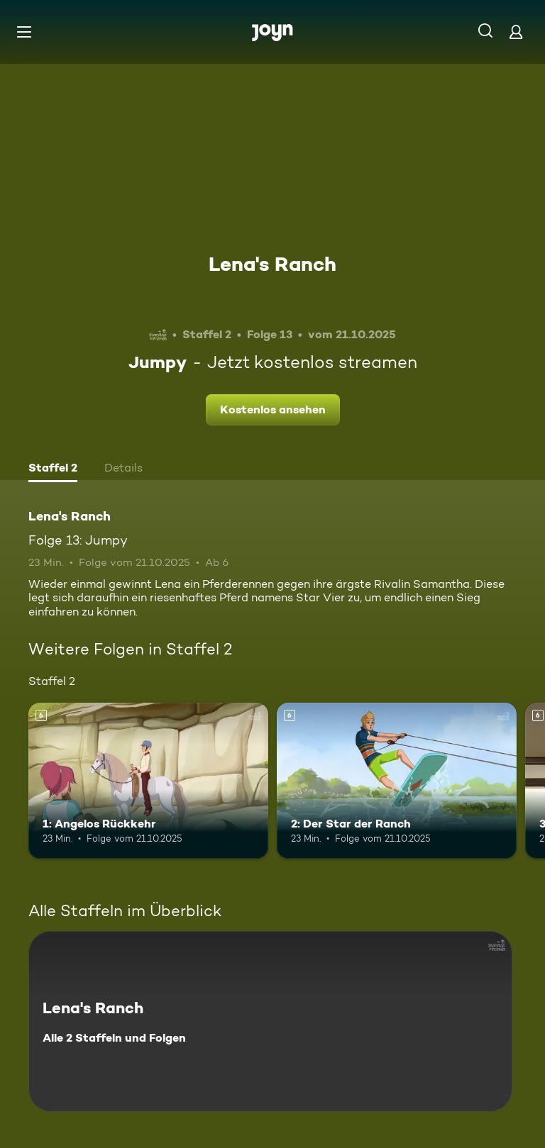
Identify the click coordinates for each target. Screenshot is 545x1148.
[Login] (516, 31)
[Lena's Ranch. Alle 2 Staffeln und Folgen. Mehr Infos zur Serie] (270, 1021)
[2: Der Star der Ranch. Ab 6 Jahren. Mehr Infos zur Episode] (397, 781)
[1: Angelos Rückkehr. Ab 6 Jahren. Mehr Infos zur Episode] (148, 781)
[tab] (53, 469)
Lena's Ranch (272, 264)
